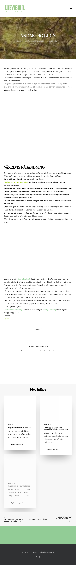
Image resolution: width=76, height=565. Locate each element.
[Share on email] (54, 350)
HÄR (17, 313)
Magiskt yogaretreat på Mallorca (19, 428)
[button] (71, 8)
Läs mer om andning (13, 310)
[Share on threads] (31, 350)
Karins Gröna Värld (38, 519)
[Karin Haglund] (15, 8)
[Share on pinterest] (35, 350)
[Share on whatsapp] (45, 350)
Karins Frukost (23, 279)
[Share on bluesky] (49, 350)
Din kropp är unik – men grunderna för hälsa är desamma (56, 428)
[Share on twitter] (26, 350)
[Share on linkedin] (40, 350)
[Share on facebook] (22, 350)
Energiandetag (49, 310)
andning (38, 329)
